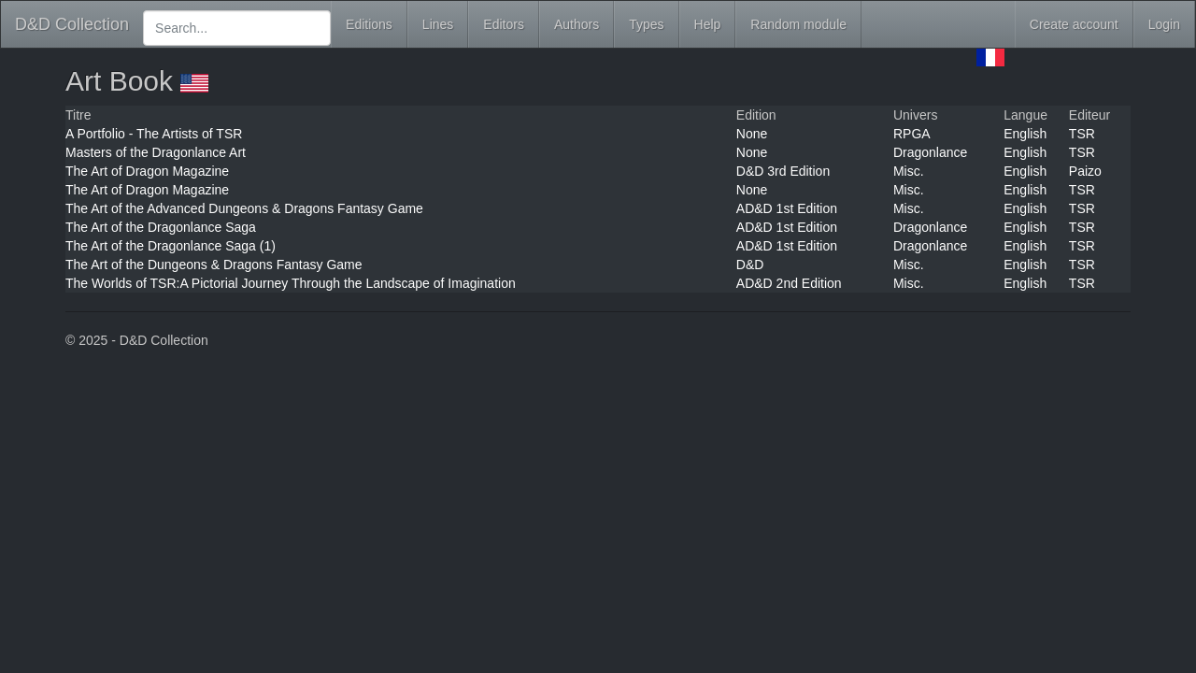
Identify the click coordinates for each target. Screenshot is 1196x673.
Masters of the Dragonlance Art (155, 152)
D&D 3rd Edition (783, 171)
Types (646, 24)
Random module (798, 24)
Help (707, 24)
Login (1164, 24)
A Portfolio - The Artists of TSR (153, 133)
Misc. (908, 171)
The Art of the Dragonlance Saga (160, 227)
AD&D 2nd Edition (789, 283)
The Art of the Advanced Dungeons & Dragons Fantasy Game (244, 208)
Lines (437, 24)
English (1025, 133)
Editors (503, 24)
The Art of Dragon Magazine (147, 171)
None (751, 133)
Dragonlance (930, 152)
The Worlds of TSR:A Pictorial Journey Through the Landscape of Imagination (290, 283)
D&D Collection (72, 24)
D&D (750, 264)
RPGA (912, 133)
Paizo (1085, 171)
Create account (1074, 24)
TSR (1082, 133)
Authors (576, 24)
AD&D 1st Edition (786, 208)
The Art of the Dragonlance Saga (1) (170, 245)
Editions (369, 24)
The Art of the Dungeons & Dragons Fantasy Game (214, 264)
